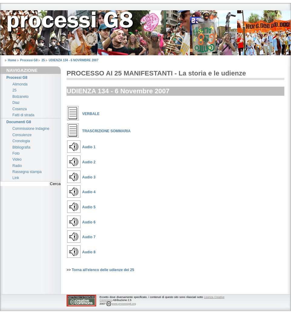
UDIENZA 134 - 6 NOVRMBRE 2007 (73, 60)
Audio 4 (89, 192)
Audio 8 (89, 252)
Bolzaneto (20, 97)
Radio (17, 166)
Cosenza (19, 109)
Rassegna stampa (27, 172)
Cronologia (21, 141)
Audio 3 (89, 177)
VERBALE (91, 114)
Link (15, 178)
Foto (16, 153)
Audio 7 (89, 237)
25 (43, 60)
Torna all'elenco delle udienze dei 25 (103, 270)
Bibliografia (21, 147)
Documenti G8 (18, 122)
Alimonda (20, 84)
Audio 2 (89, 162)
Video (16, 159)
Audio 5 (89, 207)
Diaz (16, 103)
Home (12, 60)
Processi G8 (29, 60)
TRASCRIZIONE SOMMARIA (106, 131)
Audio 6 (89, 222)
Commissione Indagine (30, 129)
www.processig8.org (124, 303)
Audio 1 (89, 147)
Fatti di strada (23, 115)
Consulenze (21, 135)
